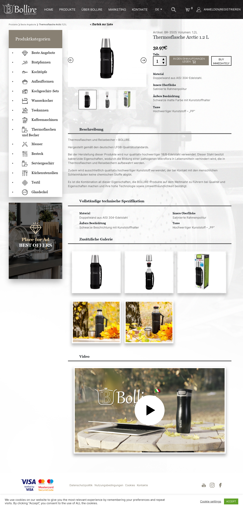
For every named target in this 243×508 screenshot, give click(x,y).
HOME (48, 9)
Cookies (130, 488)
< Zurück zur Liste (101, 24)
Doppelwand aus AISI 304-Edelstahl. (177, 77)
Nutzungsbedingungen (109, 488)
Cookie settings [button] (210, 501)
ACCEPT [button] (231, 501)
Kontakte (142, 488)
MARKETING (117, 9)
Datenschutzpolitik (81, 488)
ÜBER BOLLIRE (92, 9)
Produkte (67, 9)
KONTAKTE (140, 9)
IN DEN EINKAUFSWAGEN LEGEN (189, 60)
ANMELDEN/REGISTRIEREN (218, 9)
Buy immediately (221, 61)
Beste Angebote (28, 24)
